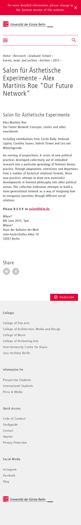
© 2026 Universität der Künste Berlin (24, 498)
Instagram (10, 469)
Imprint (8, 436)
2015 (56, 60)
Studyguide (10, 424)
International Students (18, 386)
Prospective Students (17, 380)
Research (20, 56)
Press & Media (13, 392)
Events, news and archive (20, 60)
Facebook (9, 475)
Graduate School (40, 56)
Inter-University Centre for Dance (25, 347)
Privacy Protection (15, 442)
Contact (8, 430)
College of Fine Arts (16, 323)
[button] (74, 40)
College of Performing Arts (21, 341)
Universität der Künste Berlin (18, 22)
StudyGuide (64, 297)
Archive (45, 60)
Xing (6, 481)
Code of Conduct (14, 418)
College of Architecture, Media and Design (31, 329)
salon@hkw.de (39, 209)
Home (7, 56)
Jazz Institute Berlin (16, 353)
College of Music (14, 335)
